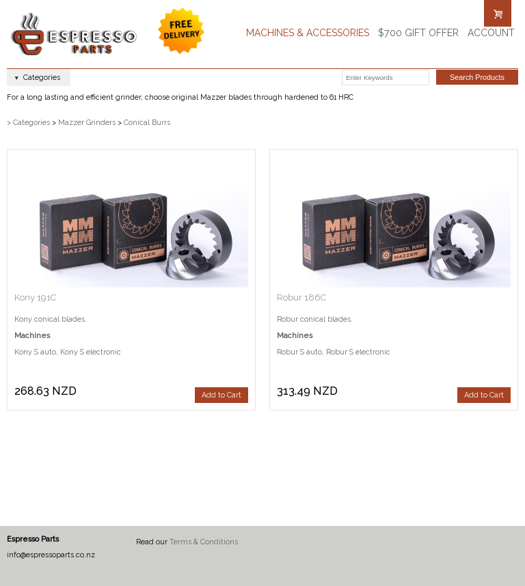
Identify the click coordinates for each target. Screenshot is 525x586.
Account (491, 32)
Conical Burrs (147, 122)
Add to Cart (221, 395)
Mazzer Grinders (87, 122)
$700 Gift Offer (418, 32)
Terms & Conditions (204, 542)
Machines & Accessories (307, 32)
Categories (31, 122)
